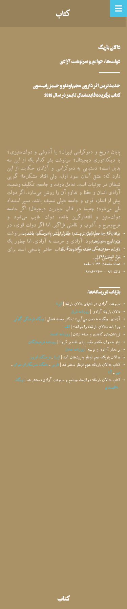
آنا (110, 373)
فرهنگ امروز (40, 357)
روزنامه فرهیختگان (42, 342)
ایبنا (57, 357)
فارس (55, 365)
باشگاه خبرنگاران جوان (31, 365)
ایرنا (59, 304)
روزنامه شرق (80, 312)
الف (67, 327)
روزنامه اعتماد (60, 334)
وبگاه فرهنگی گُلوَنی (29, 319)
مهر (117, 373)
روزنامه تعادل (74, 350)
